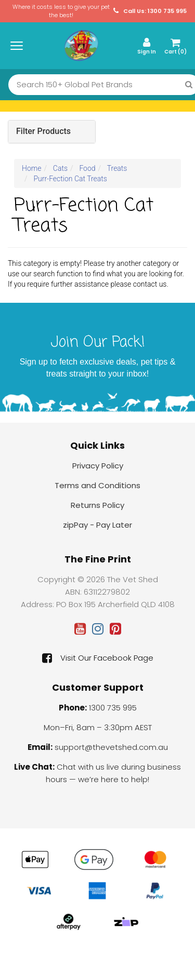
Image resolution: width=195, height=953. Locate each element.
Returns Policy (97, 505)
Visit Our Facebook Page (97, 658)
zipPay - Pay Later (97, 524)
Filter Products (43, 131)
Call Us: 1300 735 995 (150, 11)
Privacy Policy (97, 465)
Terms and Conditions (97, 485)
